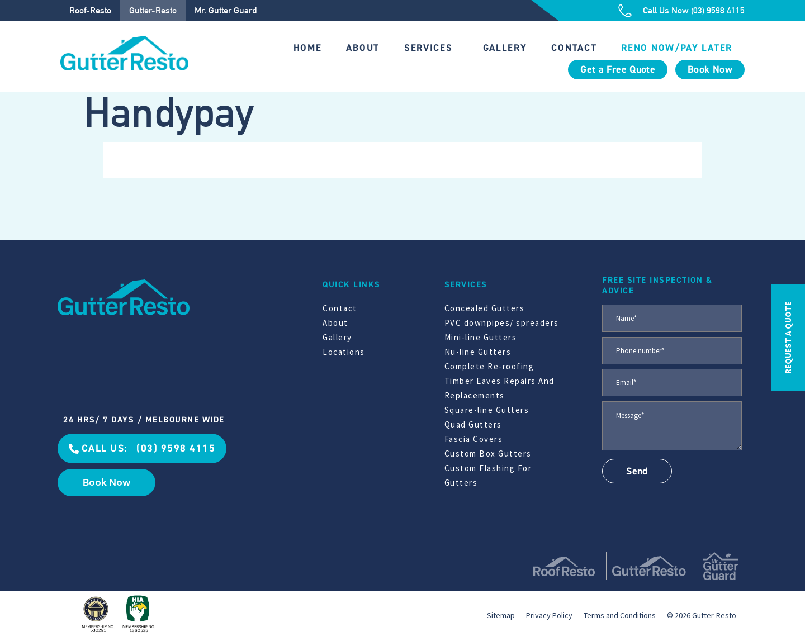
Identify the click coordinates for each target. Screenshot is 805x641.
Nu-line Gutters (478, 351)
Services (428, 48)
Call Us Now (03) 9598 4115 (694, 10)
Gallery (505, 48)
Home (307, 48)
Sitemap (501, 615)
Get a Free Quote (617, 69)
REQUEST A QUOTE (788, 337)
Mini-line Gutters (480, 337)
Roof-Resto (90, 10)
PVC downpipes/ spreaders (501, 322)
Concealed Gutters (484, 308)
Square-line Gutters (486, 410)
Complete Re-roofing (489, 366)
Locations (344, 351)
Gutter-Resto (153, 10)
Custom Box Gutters (488, 453)
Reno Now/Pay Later (676, 48)
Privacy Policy (549, 615)
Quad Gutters (473, 424)
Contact (573, 48)
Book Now (710, 69)
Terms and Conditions (620, 615)
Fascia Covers (473, 439)
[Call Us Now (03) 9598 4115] (625, 10)
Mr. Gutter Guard (226, 10)
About (363, 48)
